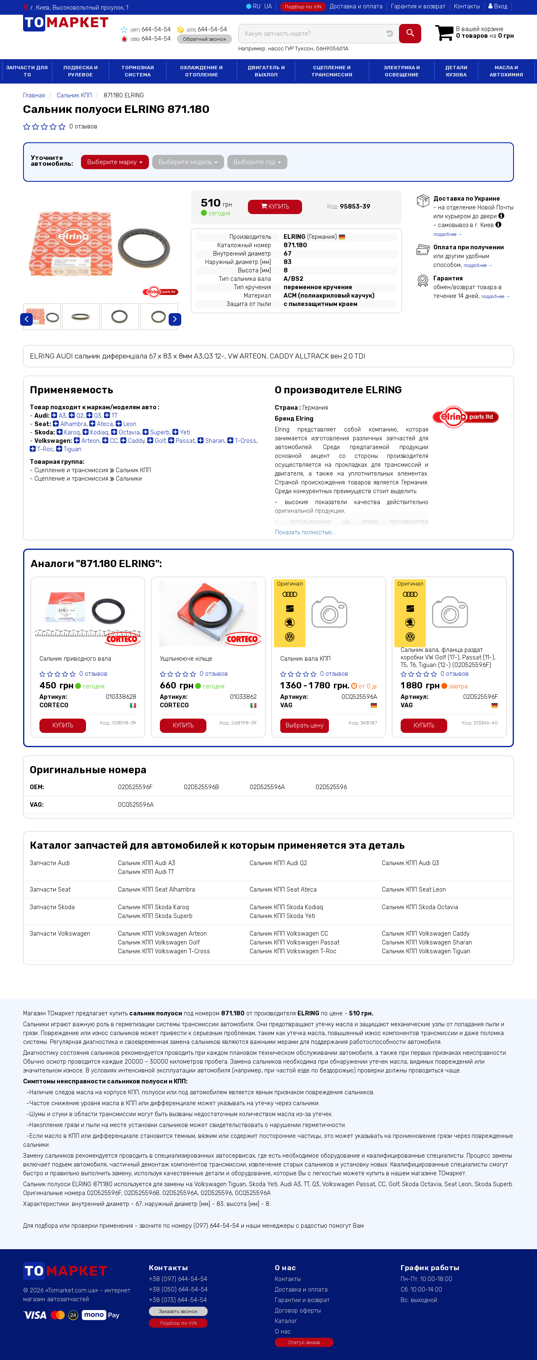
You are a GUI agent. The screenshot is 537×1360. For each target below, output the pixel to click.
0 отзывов (83, 126)
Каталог (286, 1321)
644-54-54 (146, 29)
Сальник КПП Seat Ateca (283, 889)
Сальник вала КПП (305, 658)
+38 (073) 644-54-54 (178, 1300)
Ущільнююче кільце (186, 658)
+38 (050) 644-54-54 (178, 1289)
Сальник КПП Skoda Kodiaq (286, 907)
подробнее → (447, 234)
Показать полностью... (305, 532)
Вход (497, 6)
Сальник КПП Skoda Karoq (153, 907)
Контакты (467, 6)
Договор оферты (298, 1310)
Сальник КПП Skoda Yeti (282, 916)
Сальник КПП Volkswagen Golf (159, 942)
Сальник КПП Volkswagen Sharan (427, 942)
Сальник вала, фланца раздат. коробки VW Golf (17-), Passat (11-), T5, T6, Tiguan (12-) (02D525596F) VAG (448, 661)
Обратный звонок (204, 39)
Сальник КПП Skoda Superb (155, 916)
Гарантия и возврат (418, 6)
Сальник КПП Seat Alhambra (156, 889)
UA (268, 6)
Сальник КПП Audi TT (146, 872)
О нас (283, 1331)
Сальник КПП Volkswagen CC (289, 933)
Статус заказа (304, 1342)
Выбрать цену (304, 725)
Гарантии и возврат (302, 1300)
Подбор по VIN (303, 7)
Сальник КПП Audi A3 (146, 863)
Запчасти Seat (50, 889)
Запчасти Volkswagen (60, 933)
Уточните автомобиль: (52, 160)
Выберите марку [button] (115, 162)
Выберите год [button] (257, 162)
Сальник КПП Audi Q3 (410, 863)
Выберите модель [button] (188, 162)
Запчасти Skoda (52, 907)
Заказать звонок (178, 1311)
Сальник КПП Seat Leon (414, 889)
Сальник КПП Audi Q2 (278, 863)
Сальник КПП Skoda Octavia (420, 907)
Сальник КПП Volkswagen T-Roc (293, 951)
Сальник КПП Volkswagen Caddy (425, 933)
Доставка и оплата (356, 6)
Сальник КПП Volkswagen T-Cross (164, 951)
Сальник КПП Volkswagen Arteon (162, 933)
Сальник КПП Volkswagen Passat (294, 942)
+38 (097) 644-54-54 (178, 1279)
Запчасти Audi (50, 863)
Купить (275, 206)
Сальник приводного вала (75, 658)
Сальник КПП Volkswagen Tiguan (426, 951)
